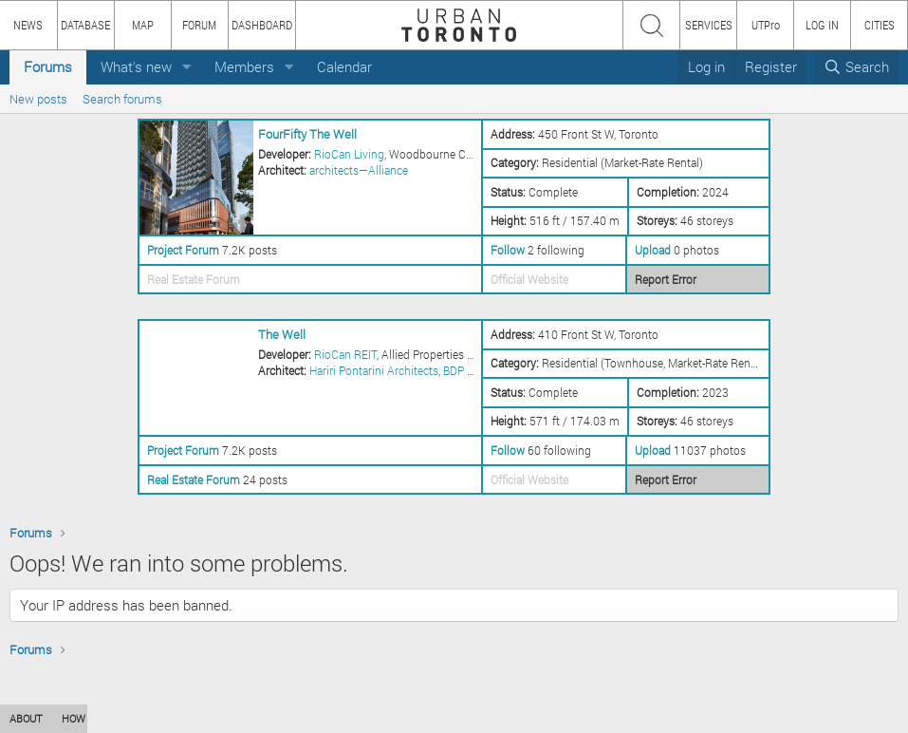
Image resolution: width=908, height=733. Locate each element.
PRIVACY (277, 718)
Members (244, 66)
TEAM (223, 718)
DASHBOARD (262, 24)
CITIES (879, 24)
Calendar (344, 66)
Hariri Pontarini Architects (373, 370)
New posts (38, 98)
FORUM (199, 24)
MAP (143, 24)
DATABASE (85, 24)
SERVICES (708, 24)
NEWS (28, 24)
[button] (187, 67)
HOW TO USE (92, 718)
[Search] (856, 67)
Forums (48, 66)
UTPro (765, 24)
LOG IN (822, 24)
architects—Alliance (358, 170)
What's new (136, 66)
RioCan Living (349, 153)
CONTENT (166, 718)
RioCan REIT (345, 354)
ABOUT (26, 718)
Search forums (122, 98)
